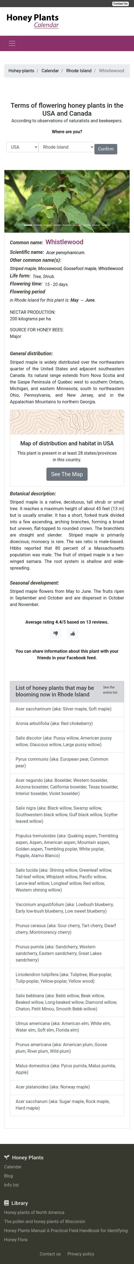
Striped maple (23, 268)
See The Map (67, 474)
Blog (8, 1176)
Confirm (106, 149)
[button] (13, 201)
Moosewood (50, 268)
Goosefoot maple (79, 268)
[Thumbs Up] (73, 634)
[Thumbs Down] (56, 634)
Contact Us (120, 3)
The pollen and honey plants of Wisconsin (44, 1221)
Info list (11, 1185)
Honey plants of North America (34, 1212)
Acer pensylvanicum (65, 252)
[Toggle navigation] (12, 43)
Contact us (50, 1254)
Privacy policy (81, 1254)
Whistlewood (110, 268)
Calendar (12, 1166)
